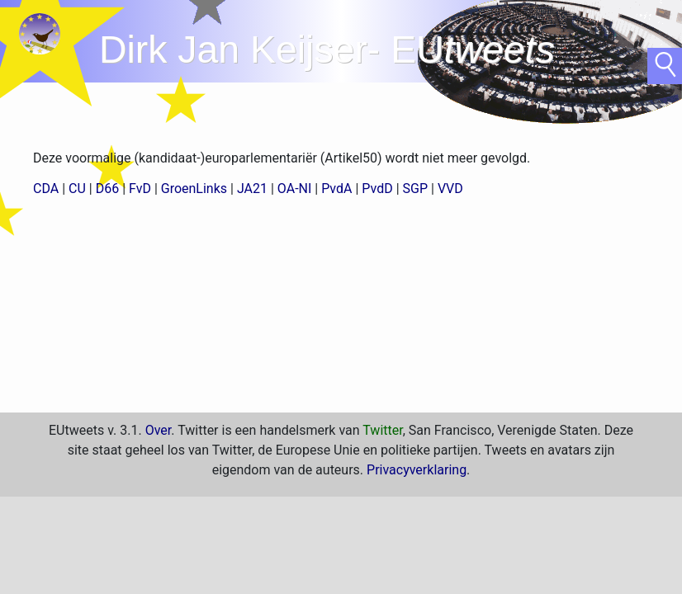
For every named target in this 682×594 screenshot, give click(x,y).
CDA (46, 188)
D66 (107, 188)
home (41, 37)
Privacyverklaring (417, 470)
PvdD (377, 188)
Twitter (382, 430)
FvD (140, 188)
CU (77, 188)
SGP (416, 188)
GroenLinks (194, 188)
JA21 (252, 188)
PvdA (336, 188)
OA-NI (294, 188)
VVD (450, 188)
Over (158, 430)
